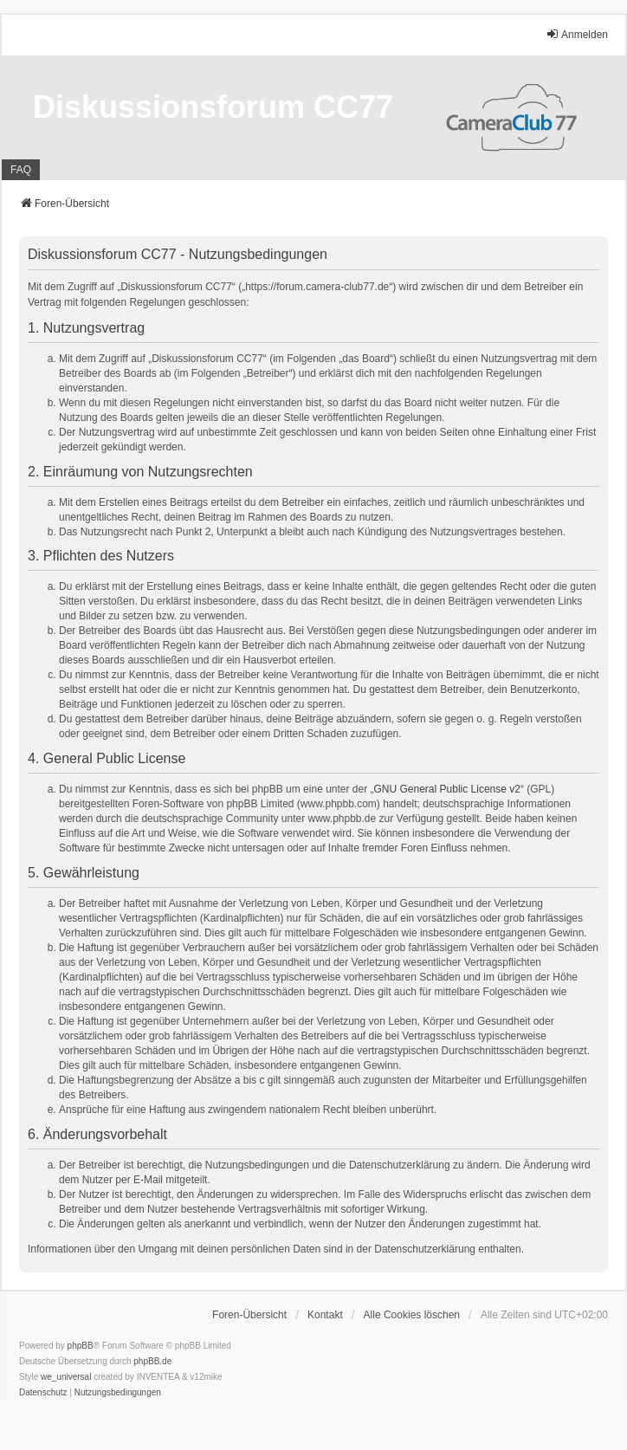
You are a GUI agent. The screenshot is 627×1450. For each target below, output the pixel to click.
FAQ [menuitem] (20, 170)
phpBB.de (152, 1361)
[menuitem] (43, 1393)
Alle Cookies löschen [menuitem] (412, 1315)
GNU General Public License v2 (447, 789)
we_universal (66, 1377)
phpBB (81, 1345)
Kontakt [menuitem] (325, 1315)
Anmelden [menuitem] (577, 34)
